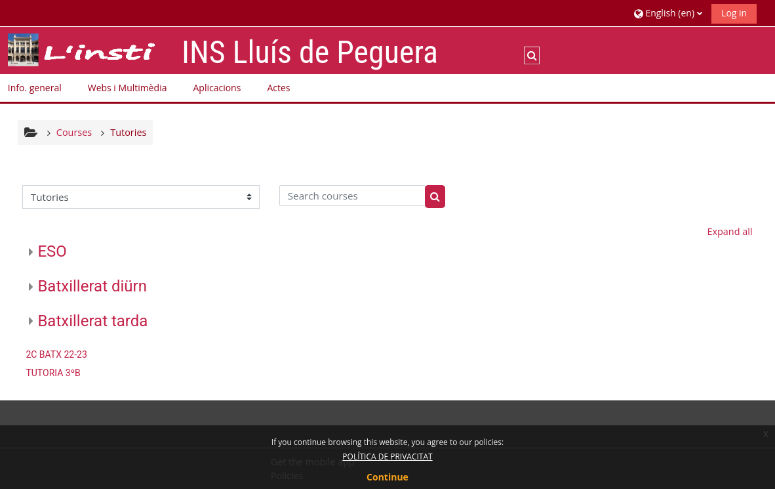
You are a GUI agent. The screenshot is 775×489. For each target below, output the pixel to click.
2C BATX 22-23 (56, 354)
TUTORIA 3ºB (53, 373)
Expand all (729, 231)
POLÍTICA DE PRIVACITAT (387, 456)
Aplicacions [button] (217, 87)
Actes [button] (278, 87)
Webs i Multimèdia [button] (127, 87)
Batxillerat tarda (92, 321)
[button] (668, 13)
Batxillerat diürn (92, 286)
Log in (734, 13)
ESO (51, 251)
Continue (387, 477)
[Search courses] (352, 195)
